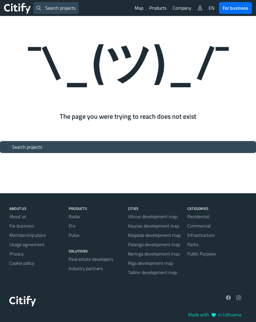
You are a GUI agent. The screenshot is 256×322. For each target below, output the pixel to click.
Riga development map (150, 262)
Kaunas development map (153, 225)
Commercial (199, 225)
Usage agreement (26, 244)
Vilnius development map (152, 216)
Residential (198, 216)
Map (139, 7)
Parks (193, 244)
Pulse (74, 235)
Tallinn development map (152, 272)
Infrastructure (201, 235)
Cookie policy (21, 262)
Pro (72, 225)
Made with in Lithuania (214, 314)
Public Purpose (201, 253)
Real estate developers (91, 258)
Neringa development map (154, 253)
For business (235, 7)
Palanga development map (154, 244)
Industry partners (86, 268)
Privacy (16, 253)
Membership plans (27, 235)
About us (17, 216)
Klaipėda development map (154, 235)
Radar (74, 216)
